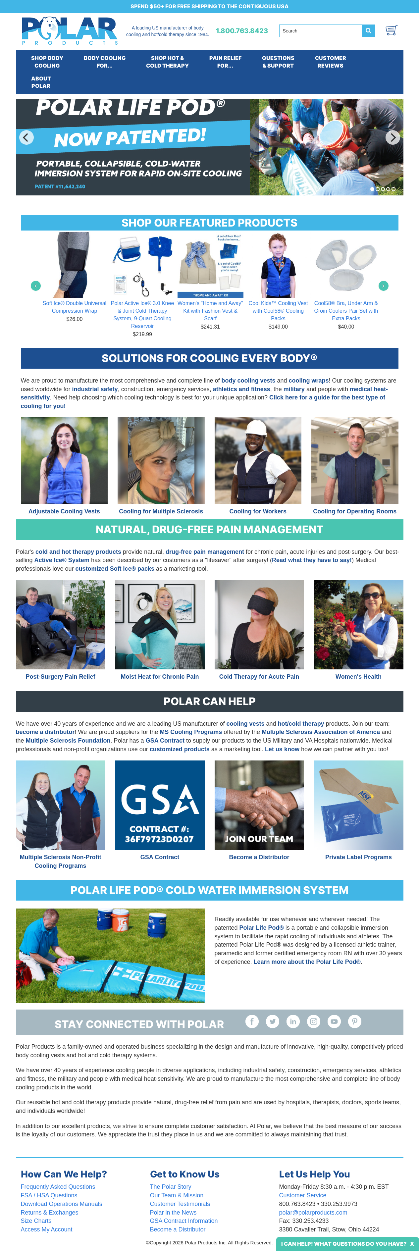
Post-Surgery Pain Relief (60, 676)
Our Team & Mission (177, 1195)
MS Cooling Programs (191, 732)
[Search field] (320, 31)
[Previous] (26, 137)
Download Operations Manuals (61, 1204)
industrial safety (95, 389)
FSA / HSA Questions (49, 1195)
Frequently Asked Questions (58, 1186)
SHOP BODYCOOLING (47, 62)
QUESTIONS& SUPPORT (278, 62)
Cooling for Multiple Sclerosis (161, 511)
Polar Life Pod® (261, 927)
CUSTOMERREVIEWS (330, 62)
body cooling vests (249, 380)
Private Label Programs (358, 857)
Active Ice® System (61, 560)
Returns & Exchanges (50, 1212)
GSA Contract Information (184, 1221)
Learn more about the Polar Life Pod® (307, 962)
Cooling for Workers (258, 511)
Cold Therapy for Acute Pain (259, 676)
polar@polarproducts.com (313, 1212)
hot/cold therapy (301, 723)
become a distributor (45, 732)
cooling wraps (309, 380)
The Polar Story (170, 1186)
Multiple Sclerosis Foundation (68, 740)
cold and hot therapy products (78, 551)
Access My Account (47, 1229)
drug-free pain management (205, 551)
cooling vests (246, 723)
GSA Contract (165, 740)
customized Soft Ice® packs (115, 568)
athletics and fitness (241, 389)
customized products (180, 749)
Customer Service (303, 1195)
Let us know (282, 749)
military (294, 389)
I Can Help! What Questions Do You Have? (344, 1243)
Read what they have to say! (312, 560)
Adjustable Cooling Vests (64, 511)
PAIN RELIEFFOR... (225, 62)
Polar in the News (173, 1212)
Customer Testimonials (180, 1204)
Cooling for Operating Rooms (354, 511)
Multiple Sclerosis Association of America (321, 732)
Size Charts (36, 1221)
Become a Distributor (259, 857)
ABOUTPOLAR (41, 82)
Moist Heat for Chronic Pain (160, 676)
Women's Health (359, 676)
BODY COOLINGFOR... (105, 62)
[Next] (393, 137)
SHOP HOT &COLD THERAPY (167, 62)
